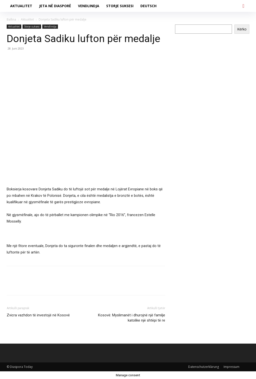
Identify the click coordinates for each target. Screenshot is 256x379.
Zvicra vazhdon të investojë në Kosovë (38, 315)
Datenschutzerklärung (203, 367)
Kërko (242, 29)
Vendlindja (50, 26)
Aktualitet (27, 19)
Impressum (231, 367)
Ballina (11, 19)
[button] (243, 6)
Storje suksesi (32, 26)
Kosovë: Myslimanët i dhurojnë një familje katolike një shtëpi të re (131, 318)
